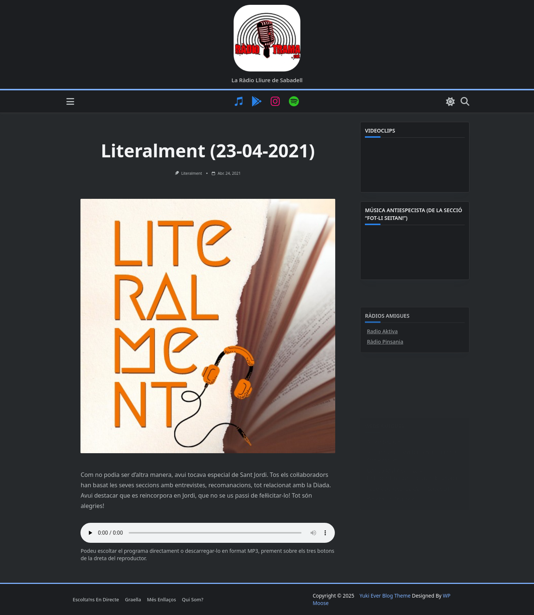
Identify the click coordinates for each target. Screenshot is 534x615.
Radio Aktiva (382, 376)
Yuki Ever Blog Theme (385, 595)
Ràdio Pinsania (385, 386)
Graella (133, 599)
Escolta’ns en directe (96, 599)
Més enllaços (161, 599)
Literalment (191, 173)
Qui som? (193, 599)
